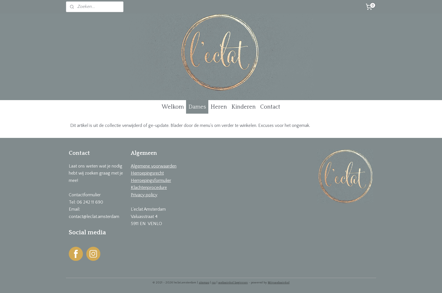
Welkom (173, 107)
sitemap (204, 282)
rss (214, 282)
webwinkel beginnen (233, 282)
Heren (219, 107)
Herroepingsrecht (147, 173)
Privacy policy (144, 194)
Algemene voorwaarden (153, 166)
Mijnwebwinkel (278, 282)
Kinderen (243, 107)
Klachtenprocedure (149, 187)
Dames (197, 107)
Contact (270, 107)
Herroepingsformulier (151, 180)
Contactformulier (85, 194)
